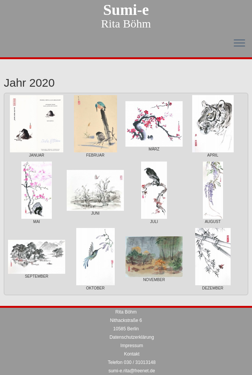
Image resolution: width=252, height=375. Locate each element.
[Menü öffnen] (239, 43)
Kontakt (132, 354)
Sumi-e (126, 10)
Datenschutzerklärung (131, 337)
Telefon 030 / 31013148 (132, 362)
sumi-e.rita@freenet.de (131, 370)
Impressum (131, 345)
